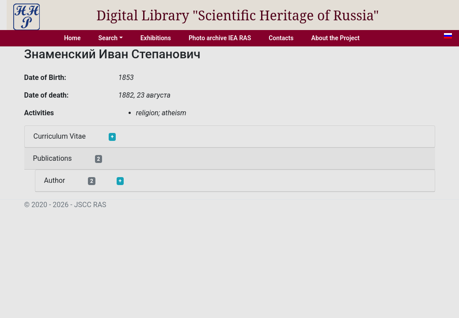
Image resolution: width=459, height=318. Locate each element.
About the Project (335, 38)
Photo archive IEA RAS (220, 38)
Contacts (281, 38)
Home (72, 38)
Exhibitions (155, 38)
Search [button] (108, 38)
